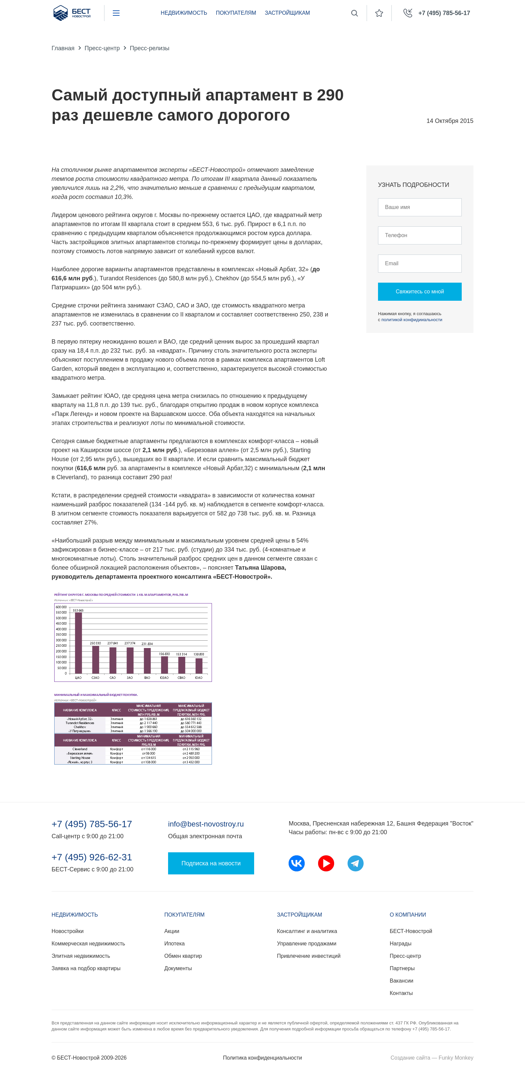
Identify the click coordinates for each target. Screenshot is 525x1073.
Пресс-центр (102, 48)
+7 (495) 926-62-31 (92, 857)
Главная (63, 48)
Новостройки (68, 931)
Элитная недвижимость (81, 956)
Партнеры (402, 968)
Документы (178, 968)
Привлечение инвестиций (309, 956)
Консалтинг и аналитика (307, 931)
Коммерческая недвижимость (88, 943)
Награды (400, 943)
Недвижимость (184, 13)
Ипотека (174, 943)
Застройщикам (287, 13)
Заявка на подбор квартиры (86, 968)
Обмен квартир (183, 956)
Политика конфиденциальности (262, 1058)
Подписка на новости (211, 863)
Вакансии (402, 981)
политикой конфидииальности (411, 319)
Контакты (401, 993)
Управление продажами (306, 943)
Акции (171, 931)
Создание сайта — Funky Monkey (432, 1058)
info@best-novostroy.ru (206, 824)
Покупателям (236, 13)
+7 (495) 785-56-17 (92, 824)
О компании (408, 915)
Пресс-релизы (149, 48)
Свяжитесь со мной (420, 291)
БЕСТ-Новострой (411, 931)
